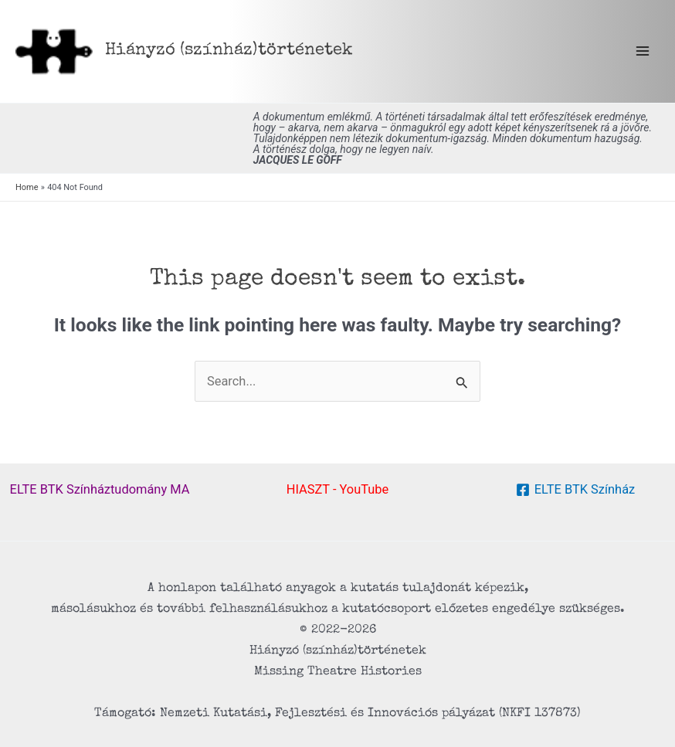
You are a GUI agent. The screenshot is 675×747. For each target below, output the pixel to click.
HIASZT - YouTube (337, 489)
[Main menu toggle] (642, 51)
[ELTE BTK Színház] (575, 490)
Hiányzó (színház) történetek (229, 50)
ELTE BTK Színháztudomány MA (100, 489)
